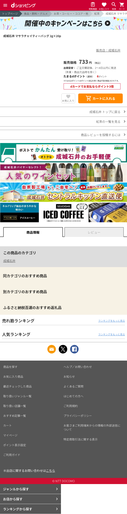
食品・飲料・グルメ (36, 13)
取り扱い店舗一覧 (14, 406)
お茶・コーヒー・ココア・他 (71, 13)
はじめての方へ (74, 396)
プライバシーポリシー (78, 416)
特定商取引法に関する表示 (81, 439)
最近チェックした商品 (17, 386)
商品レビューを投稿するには (100, 134)
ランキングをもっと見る (111, 320)
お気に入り (68, 100)
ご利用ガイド (11, 455)
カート (7, 425)
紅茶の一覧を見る (108, 121)
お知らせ (69, 376)
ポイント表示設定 (14, 445)
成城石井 (9, 261)
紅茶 (97, 13)
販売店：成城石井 (108, 50)
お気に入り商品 (13, 376)
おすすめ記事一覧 (14, 416)
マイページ (10, 435)
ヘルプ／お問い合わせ (78, 367)
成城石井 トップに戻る (104, 111)
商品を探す (10, 367)
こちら (50, 470)
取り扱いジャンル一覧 (17, 396)
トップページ (10, 13)
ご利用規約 (71, 406)
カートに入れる (100, 98)
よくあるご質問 (74, 386)
